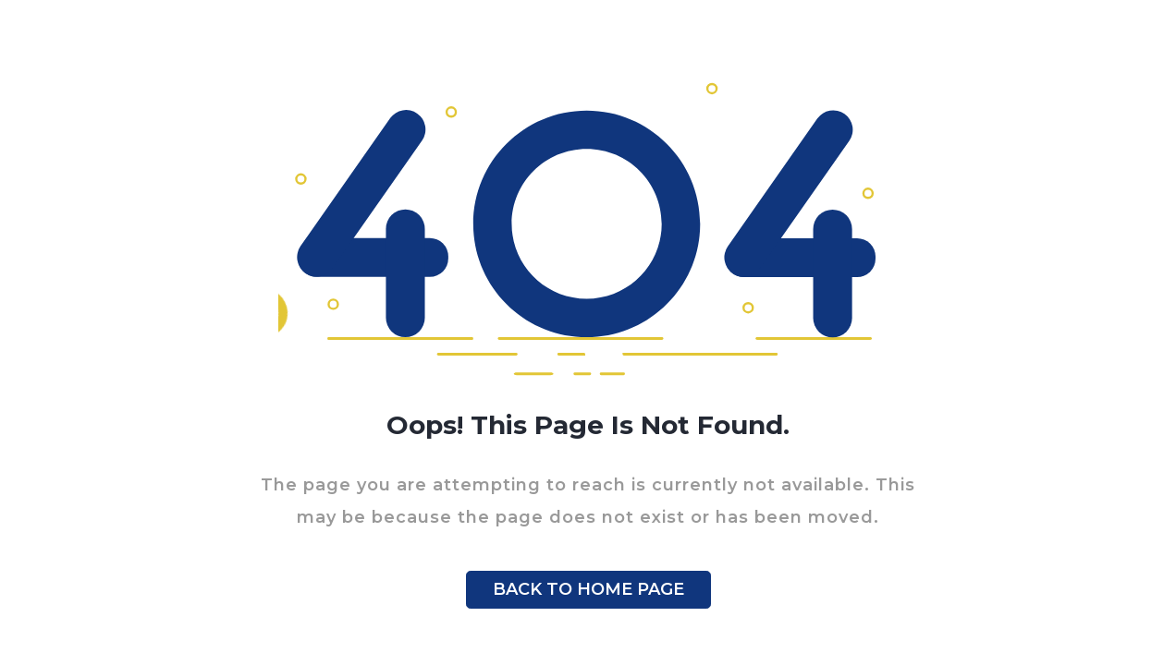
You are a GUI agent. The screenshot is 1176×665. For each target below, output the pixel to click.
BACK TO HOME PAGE (588, 589)
